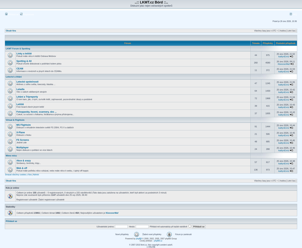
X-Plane (20, 132)
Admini (36, 175)
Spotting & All (24, 61)
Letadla (20, 89)
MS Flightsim (23, 125)
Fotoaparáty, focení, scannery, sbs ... (36, 112)
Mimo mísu (11, 155)
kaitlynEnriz (283, 56)
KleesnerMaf (284, 64)
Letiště (20, 104)
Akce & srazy (23, 160)
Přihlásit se (11, 14)
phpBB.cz (158, 241)
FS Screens (22, 140)
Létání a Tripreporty (27, 96)
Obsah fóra (11, 31)
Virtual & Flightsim (15, 120)
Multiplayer (22, 147)
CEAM (19, 68)
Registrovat (27, 14)
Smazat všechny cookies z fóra (18, 175)
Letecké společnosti (27, 81)
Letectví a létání (14, 77)
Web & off (21, 168)
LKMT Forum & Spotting (18, 48)
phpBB (139, 239)
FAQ (293, 14)
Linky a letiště (24, 53)
